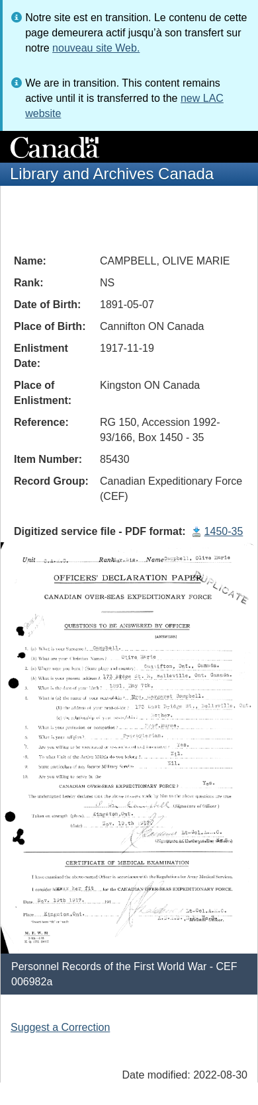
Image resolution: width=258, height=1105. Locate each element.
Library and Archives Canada (112, 174)
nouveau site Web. (96, 48)
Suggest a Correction (60, 1027)
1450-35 (223, 531)
